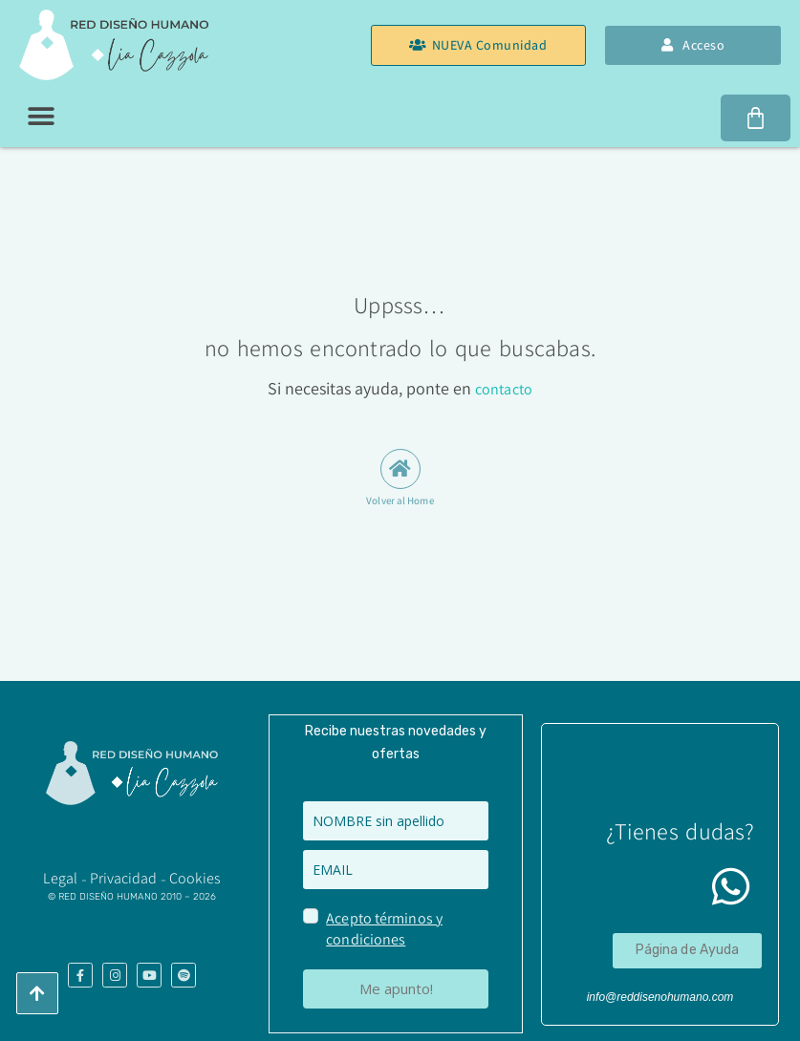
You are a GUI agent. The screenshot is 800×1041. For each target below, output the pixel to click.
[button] (40, 116)
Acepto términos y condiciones (383, 927)
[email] (395, 868)
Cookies (195, 877)
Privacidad (124, 877)
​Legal (60, 877)
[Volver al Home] (400, 469)
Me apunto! (396, 987)
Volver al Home (399, 500)
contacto (503, 389)
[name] (395, 819)
